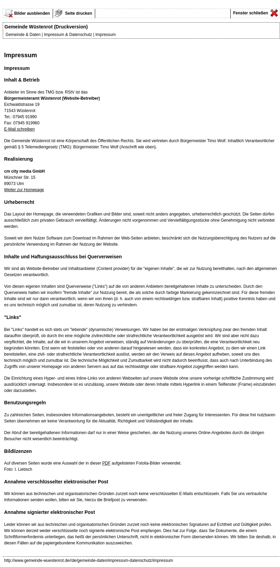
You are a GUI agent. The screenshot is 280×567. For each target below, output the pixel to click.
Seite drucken (78, 13)
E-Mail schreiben (19, 129)
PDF (106, 463)
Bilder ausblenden (32, 13)
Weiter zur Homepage (24, 189)
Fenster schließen (250, 13)
